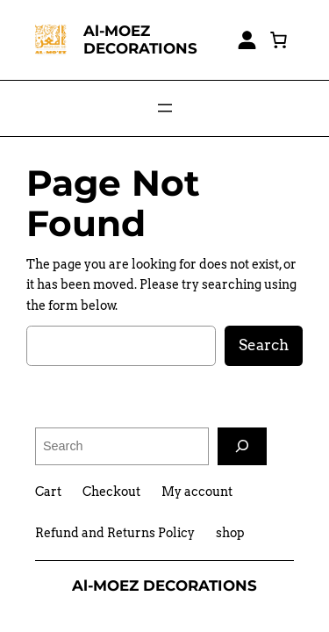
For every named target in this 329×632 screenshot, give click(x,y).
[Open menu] (164, 107)
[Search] (242, 446)
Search (264, 345)
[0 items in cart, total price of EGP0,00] (278, 40)
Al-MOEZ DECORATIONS (140, 39)
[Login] (247, 40)
